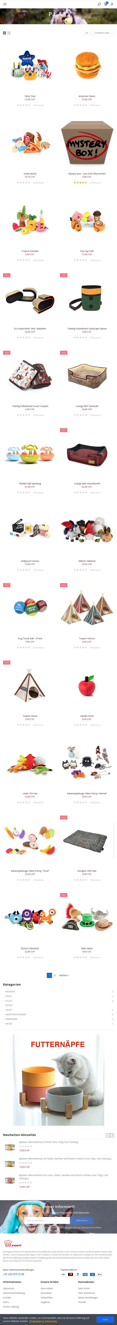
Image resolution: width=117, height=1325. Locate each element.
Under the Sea (30, 793)
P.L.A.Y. (8, 1000)
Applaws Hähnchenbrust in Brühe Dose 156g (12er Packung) (48, 1142)
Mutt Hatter (87, 948)
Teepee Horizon (87, 638)
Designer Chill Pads (87, 870)
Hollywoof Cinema (30, 561)
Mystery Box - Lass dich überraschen (87, 173)
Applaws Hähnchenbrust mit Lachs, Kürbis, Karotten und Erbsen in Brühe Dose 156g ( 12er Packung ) (63, 1177)
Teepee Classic (30, 715)
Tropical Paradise (30, 251)
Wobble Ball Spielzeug (30, 483)
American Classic (87, 96)
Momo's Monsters (30, 948)
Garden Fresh (87, 715)
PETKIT (9, 1005)
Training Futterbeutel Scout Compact (30, 406)
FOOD (8, 996)
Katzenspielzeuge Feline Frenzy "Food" (30, 870)
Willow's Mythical (87, 561)
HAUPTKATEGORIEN (15, 1014)
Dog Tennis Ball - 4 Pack (30, 638)
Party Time (30, 96)
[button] (108, 1135)
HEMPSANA (11, 1019)
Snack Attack (30, 173)
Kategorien (12, 984)
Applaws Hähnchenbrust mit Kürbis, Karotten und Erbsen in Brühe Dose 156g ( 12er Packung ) (65, 1158)
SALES (8, 1009)
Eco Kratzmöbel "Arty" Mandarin (30, 328)
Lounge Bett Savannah (87, 406)
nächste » (64, 975)
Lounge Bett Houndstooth (87, 483)
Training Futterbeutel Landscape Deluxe (87, 328)
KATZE (8, 1023)
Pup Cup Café (87, 251)
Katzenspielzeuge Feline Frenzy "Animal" (87, 793)
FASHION (10, 991)
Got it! (105, 1319)
